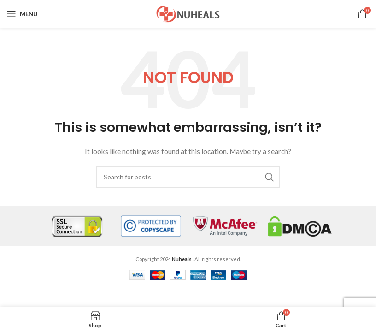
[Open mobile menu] (22, 14)
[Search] (188, 177)
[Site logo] (188, 13)
